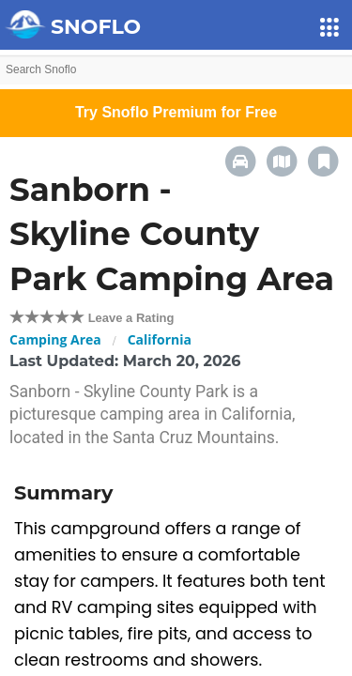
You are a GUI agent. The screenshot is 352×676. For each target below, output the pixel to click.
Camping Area (55, 339)
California (159, 339)
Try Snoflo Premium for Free (176, 112)
